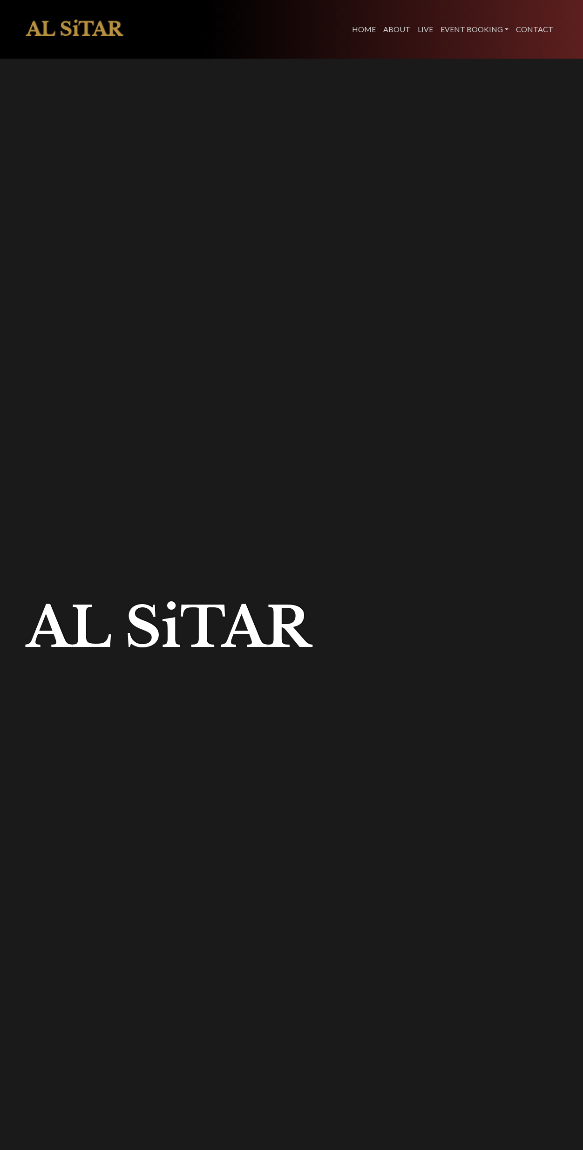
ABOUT (396, 29)
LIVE (425, 29)
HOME (364, 29)
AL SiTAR (74, 29)
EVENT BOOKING (472, 29)
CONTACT (534, 29)
